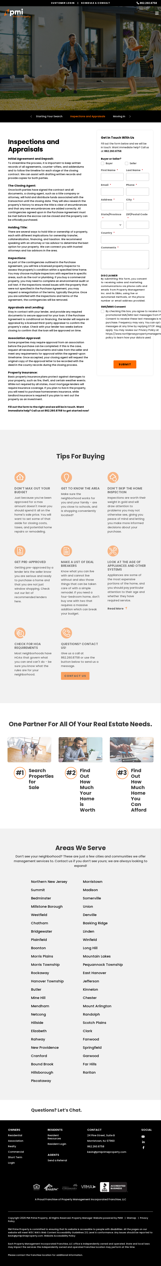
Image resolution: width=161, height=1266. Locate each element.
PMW (120, 1218)
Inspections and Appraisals (87, 116)
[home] (17, 13)
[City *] (137, 206)
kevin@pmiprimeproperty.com (106, 1152)
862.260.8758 (148, 3)
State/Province (111, 214)
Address (106, 199)
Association (15, 1141)
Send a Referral (57, 1160)
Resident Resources (54, 1137)
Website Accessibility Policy (59, 1235)
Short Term (15, 1157)
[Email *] (112, 192)
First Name (108, 170)
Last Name (133, 170)
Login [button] (11, 1163)
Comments (108, 247)
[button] (143, 1136)
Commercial (16, 1152)
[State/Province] (112, 225)
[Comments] (125, 259)
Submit (126, 348)
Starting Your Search (49, 116)
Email (104, 185)
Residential (15, 1135)
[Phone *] (137, 192)
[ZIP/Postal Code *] (137, 225)
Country (106, 233)
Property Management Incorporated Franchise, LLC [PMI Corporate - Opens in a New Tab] (93, 1199)
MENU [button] (157, 13)
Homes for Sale (80, 74)
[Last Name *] (137, 177)
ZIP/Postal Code (136, 214)
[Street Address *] (112, 206)
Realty (12, 1146)
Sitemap (131, 1218)
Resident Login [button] (57, 1144)
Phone (130, 185)
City (129, 199)
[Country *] (125, 239)
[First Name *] (112, 177)
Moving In (119, 116)
